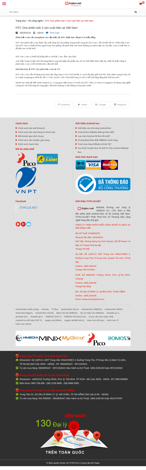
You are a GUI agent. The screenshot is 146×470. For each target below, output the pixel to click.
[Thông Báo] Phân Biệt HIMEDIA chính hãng (98, 140)
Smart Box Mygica (24, 313)
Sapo (97, 463)
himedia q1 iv (113, 313)
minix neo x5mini (23, 324)
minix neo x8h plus (95, 320)
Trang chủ (21, 21)
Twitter (82, 104)
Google (100, 104)
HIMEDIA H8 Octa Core (75, 316)
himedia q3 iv (22, 316)
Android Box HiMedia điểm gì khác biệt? (96, 132)
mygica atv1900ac (53, 320)
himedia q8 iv (37, 316)
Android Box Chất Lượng (27, 309)
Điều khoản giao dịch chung (31, 136)
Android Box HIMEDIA (91, 309)
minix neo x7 (113, 320)
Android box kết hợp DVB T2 (29, 320)
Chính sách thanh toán (28, 144)
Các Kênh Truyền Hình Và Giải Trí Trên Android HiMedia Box (103, 150)
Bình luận (53, 32)
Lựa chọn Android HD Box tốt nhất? (94, 136)
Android (45, 309)
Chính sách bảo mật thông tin (31, 128)
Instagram (120, 104)
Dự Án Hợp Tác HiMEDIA (92, 313)
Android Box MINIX (113, 309)
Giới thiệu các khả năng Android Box (94, 128)
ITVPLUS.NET (29, 207)
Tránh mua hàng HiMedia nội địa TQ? (95, 144)
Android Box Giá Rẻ (44, 313)
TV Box (54, 309)
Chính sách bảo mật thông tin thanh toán (36, 132)
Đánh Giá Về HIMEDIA (66, 313)
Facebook (64, 104)
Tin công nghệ (35, 21)
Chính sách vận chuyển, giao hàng (34, 140)
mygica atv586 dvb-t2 (74, 320)
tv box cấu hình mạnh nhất (101, 316)
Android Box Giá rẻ (70, 309)
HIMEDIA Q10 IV (53, 316)
